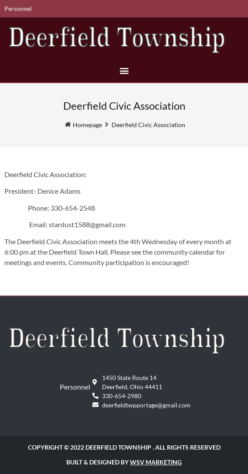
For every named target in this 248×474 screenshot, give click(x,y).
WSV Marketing (156, 462)
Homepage (87, 124)
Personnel (18, 8)
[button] (124, 71)
